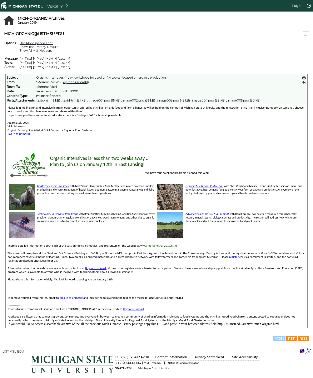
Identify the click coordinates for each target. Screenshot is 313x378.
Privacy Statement (209, 357)
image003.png (168, 100)
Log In (297, 6)
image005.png (238, 100)
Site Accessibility (245, 357)
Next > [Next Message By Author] (51, 67)
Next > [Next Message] (51, 58)
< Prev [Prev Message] (38, 58)
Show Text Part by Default (39, 47)
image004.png (203, 100)
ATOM (279, 338)
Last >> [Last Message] (64, 58)
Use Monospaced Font (36, 43)
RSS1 (291, 338)
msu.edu (156, 363)
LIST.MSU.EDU (13, 351)
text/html (69, 100)
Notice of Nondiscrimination (183, 363)
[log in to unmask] (74, 82)
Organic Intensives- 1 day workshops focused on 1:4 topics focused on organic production (101, 77)
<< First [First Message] (26, 58)
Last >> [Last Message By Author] (64, 67)
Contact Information (171, 357)
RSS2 (303, 338)
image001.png (99, 100)
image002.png (133, 100)
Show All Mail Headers (36, 51)
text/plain (43, 100)
